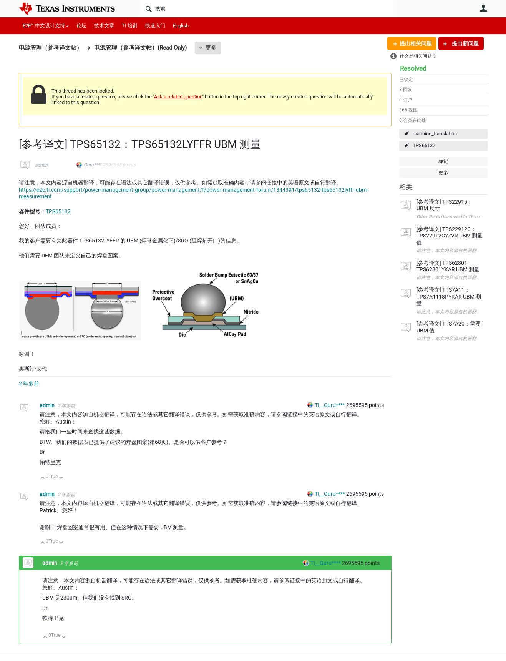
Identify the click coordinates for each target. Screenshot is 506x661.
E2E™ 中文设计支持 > (46, 25)
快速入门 (155, 25)
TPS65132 (424, 145)
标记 (443, 161)
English (181, 25)
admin (41, 165)
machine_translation (435, 133)
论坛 (81, 25)
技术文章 (104, 25)
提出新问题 (465, 43)
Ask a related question (178, 97)
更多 (211, 48)
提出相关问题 (416, 43)
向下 (61, 478)
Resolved (413, 68)
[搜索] (267, 8)
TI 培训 (130, 25)
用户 (484, 8)
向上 (43, 478)
